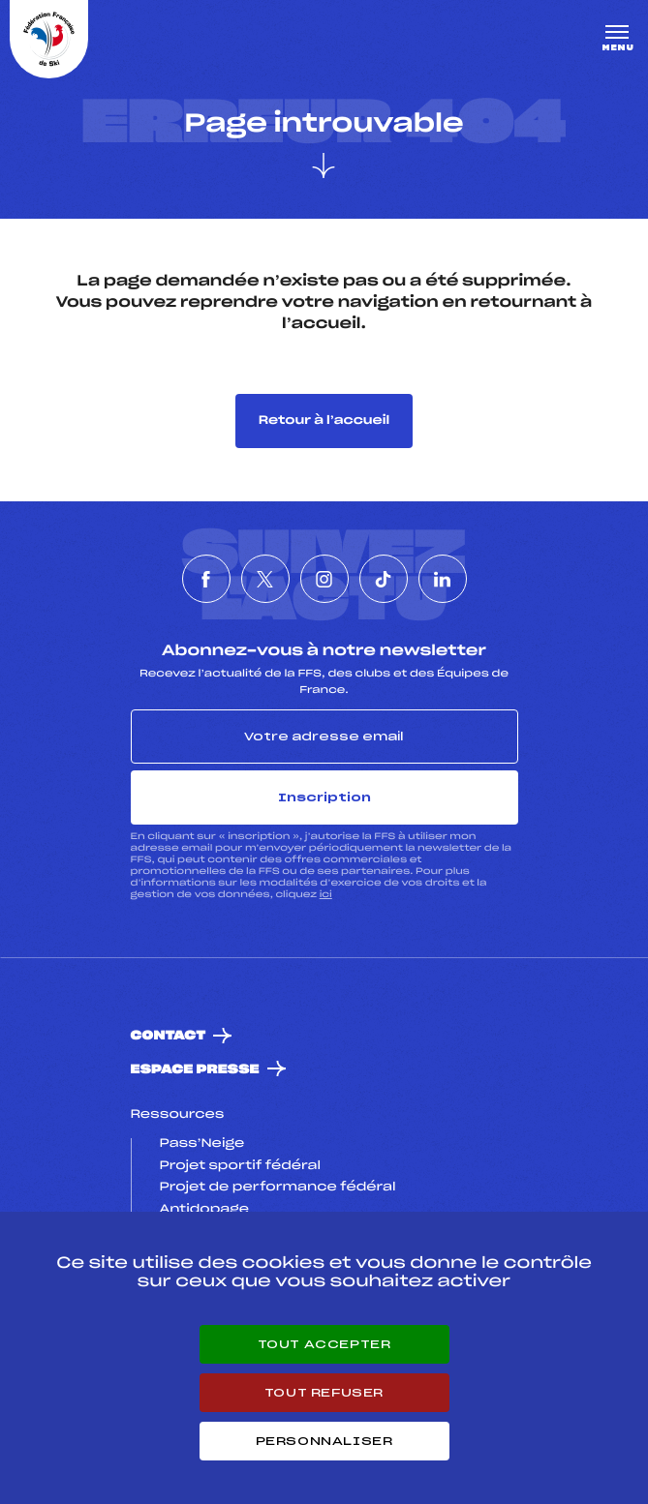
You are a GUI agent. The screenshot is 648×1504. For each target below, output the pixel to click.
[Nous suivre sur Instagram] (324, 579)
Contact (168, 1036)
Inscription (324, 797)
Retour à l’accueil (324, 421)
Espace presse (195, 1070)
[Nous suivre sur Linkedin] (442, 579)
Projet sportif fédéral (240, 1166)
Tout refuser (324, 1393)
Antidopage (204, 1210)
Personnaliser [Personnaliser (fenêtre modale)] (324, 1441)
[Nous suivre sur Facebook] (206, 579)
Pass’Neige (202, 1144)
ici (326, 894)
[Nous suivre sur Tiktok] (383, 579)
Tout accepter (324, 1344)
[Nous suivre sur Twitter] (265, 579)
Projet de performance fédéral (278, 1187)
